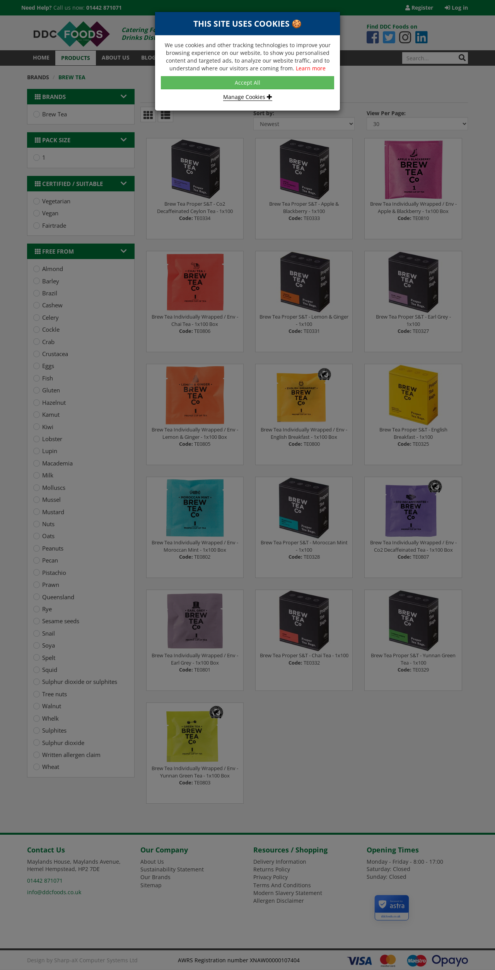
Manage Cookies (247, 97)
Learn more (311, 68)
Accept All (247, 82)
